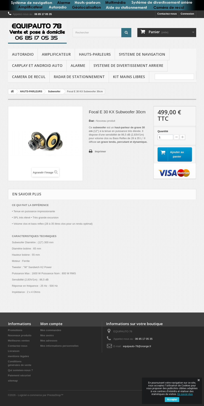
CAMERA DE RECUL (28, 76)
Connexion (187, 13)
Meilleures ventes (19, 340)
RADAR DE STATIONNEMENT (79, 76)
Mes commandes (50, 330)
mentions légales (18, 356)
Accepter (172, 399)
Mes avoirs (47, 335)
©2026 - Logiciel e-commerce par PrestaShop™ (35, 395)
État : (92, 120)
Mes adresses (48, 340)
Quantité (163, 131)
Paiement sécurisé (19, 375)
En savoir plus (185, 394)
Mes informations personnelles (59, 345)
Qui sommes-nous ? (20, 370)
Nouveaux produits (20, 335)
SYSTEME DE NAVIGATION (142, 54)
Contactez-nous (167, 13)
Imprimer (100, 151)
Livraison (14, 351)
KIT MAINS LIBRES (129, 76)
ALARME (78, 65)
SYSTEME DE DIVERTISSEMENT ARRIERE (128, 65)
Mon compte (51, 323)
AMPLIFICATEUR (56, 54)
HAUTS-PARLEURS (95, 54)
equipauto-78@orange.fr (137, 346)
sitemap (13, 380)
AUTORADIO (23, 54)
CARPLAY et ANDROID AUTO (37, 65)
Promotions (15, 330)
